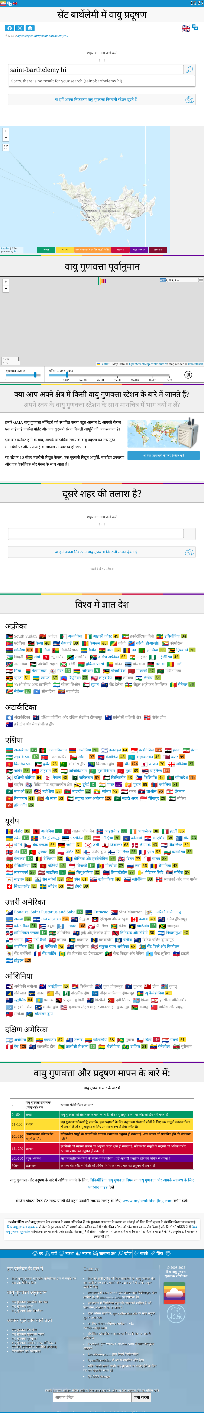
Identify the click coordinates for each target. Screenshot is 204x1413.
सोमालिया (44, 691)
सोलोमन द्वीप (39, 1014)
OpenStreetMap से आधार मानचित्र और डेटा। (116, 1360)
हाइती (181, 953)
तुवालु (169, 986)
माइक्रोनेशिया (19, 1007)
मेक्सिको (50, 946)
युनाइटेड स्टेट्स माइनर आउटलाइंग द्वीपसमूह (94, 1007)
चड (129, 650)
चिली (148, 1040)
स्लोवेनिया (138, 879)
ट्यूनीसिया (53, 657)
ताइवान (45, 771)
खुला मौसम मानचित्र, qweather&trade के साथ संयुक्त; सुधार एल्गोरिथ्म (119, 1315)
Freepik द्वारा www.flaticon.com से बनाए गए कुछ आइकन (118, 1346)
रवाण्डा (45, 678)
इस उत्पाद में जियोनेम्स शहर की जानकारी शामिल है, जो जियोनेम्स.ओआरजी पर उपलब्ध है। (117, 1305)
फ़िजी (141, 1000)
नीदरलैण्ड (175, 845)
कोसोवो (132, 838)
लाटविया (52, 872)
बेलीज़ (123, 939)
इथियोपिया (171, 636)
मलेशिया (48, 791)
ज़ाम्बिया (152, 650)
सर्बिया (178, 872)
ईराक (172, 750)
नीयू (53, 993)
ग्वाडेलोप (142, 926)
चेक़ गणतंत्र (40, 845)
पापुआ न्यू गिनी (69, 1000)
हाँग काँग (20, 805)
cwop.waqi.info (95, 1328)
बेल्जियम (49, 858)
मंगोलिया (164, 784)
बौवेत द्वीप (154, 717)
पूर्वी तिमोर (118, 1000)
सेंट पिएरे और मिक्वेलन (159, 946)
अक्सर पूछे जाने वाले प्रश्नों (29, 1320)
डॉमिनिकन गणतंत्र (26, 932)
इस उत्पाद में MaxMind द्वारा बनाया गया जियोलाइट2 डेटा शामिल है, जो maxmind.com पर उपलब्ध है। (119, 1295)
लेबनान (175, 791)
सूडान (90, 684)
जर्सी (91, 845)
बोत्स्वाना (134, 664)
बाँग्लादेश (181, 777)
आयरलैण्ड (144, 831)
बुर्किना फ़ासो (91, 664)
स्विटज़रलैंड (21, 886)
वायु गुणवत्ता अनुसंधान (26, 1292)
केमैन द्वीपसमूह (172, 919)
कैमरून (94, 643)
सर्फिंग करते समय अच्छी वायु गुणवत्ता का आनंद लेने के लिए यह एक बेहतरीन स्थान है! (119, 1368)
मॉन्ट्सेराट (77, 946)
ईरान (190, 750)
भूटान (136, 784)
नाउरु (36, 993)
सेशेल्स (18, 691)
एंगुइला (80, 919)
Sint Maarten (127, 912)
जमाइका (169, 926)
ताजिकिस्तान (74, 771)
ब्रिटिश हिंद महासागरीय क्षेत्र (48, 784)
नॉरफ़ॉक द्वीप (76, 993)
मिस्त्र (13, 671)
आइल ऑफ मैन (79, 831)
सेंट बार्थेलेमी (18, 953)
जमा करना (141, 1397)
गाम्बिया (19, 650)
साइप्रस (19, 879)
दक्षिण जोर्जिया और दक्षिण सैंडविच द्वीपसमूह (67, 717)
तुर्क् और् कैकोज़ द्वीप (91, 932)
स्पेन (77, 879)
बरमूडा (57, 939)
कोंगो (118, 643)
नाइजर (138, 657)
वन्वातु (139, 1007)
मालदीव (77, 791)
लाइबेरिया (101, 678)
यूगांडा (18, 678)
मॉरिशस (86, 671)
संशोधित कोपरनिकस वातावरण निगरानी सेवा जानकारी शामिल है (116, 1335)
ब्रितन (129, 858)
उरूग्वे (74, 1040)
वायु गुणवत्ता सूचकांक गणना (28, 1334)
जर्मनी (70, 845)
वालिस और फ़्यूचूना (167, 1007)
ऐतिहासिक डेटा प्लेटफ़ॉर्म (26, 1351)
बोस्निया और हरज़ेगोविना (90, 858)
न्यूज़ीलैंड (19, 1000)
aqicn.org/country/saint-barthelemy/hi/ (42, 36)
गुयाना (125, 1040)
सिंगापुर (153, 798)
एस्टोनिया (76, 838)
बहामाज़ (78, 939)
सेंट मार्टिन (45, 953)
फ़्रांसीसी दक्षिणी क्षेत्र (123, 717)
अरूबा (18, 919)
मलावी (156, 664)
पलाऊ (44, 1000)
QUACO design (99, 1376)
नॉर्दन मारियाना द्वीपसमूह (112, 993)
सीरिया (177, 798)
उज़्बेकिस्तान (22, 757)
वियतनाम (20, 798)
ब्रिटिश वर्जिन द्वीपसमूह (154, 939)
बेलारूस (19, 858)
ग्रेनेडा (118, 926)
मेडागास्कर (34, 671)
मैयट (60, 671)
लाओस (151, 791)
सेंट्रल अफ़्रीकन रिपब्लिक (146, 684)
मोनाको (81, 865)
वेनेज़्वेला (160, 1046)
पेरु (16, 1046)
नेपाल (56, 777)
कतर (174, 757)
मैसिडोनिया (21, 865)
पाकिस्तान (85, 777)
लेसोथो (148, 678)
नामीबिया (16, 664)
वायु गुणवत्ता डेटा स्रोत (24, 1330)
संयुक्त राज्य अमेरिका (113, 946)
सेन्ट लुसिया (158, 953)
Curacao (96, 912)
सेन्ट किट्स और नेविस (124, 953)
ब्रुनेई (85, 784)
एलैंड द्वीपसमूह (45, 838)
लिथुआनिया (84, 872)
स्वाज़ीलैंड (68, 691)
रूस (137, 865)
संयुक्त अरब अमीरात (89, 798)
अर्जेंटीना (19, 1040)
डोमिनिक (59, 932)
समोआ (15, 1014)
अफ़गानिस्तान (53, 750)
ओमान (82, 757)
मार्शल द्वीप (46, 1007)
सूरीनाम (182, 1046)
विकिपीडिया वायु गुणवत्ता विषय (111, 1180)
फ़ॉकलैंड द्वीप (42, 1046)
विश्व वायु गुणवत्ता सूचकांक (23, 1227)
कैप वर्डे (66, 643)
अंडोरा (18, 831)
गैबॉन (88, 650)
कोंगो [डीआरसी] (143, 643)
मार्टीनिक (20, 946)
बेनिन (114, 664)
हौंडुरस (18, 960)
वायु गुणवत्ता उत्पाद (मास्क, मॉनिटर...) (34, 1342)
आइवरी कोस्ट (102, 636)
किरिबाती (82, 986)
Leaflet (5, 248)
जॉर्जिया (181, 764)
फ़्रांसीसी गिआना (77, 1046)
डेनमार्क (145, 845)
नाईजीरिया (164, 657)
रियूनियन (74, 678)
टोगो (33, 657)
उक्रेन (17, 838)
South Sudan (21, 636)
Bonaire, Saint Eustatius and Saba (44, 912)
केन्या (39, 643)
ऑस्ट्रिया (106, 838)
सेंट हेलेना (112, 684)
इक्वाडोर (50, 1040)
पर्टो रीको (35, 939)
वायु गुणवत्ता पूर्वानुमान (24, 1338)
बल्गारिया (178, 852)
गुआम (133, 986)
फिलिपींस (150, 777)
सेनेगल (182, 684)
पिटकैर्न (96, 1000)
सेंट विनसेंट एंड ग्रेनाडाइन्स (80, 953)
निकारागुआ (173, 932)
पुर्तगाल (42, 852)
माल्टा (156, 858)
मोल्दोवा (110, 865)
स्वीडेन (51, 886)
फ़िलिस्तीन (118, 777)
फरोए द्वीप (94, 852)
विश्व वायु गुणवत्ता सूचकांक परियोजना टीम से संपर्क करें (44, 1278)
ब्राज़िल (135, 1046)
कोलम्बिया (100, 1040)
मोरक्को (141, 671)
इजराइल (114, 750)
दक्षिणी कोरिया (24, 777)
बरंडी (67, 664)
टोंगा (151, 986)
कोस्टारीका (21, 926)
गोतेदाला (71, 926)
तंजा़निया (77, 657)
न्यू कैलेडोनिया (154, 993)
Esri (16, 251)
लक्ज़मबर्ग (21, 872)
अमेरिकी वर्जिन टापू (163, 912)
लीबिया (124, 678)
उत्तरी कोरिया (54, 757)
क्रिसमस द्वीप (101, 764)
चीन (127, 764)
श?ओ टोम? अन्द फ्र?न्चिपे (28, 684)
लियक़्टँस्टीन (119, 872)
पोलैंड (69, 852)
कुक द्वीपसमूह (109, 986)
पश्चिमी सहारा (43, 664)
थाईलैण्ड (156, 771)
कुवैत (46, 764)
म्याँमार (106, 791)
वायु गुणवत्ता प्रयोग (22, 1306)
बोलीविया (109, 1046)
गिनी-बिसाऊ (65, 650)
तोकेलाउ (16, 993)
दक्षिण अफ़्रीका (108, 657)
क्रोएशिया (158, 838)
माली (174, 664)
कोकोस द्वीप (72, 764)
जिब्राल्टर (115, 845)
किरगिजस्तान (19, 764)
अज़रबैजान (21, 750)
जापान (152, 764)
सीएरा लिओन (66, 684)
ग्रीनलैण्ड (98, 926)
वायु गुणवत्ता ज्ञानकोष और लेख (30, 1302)
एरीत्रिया (15, 643)
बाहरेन (14, 784)
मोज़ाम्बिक (114, 671)
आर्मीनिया (83, 750)
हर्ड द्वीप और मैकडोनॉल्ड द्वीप (30, 724)
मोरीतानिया (169, 671)
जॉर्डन (18, 771)
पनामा (14, 939)
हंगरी (78, 886)
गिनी (42, 650)
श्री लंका (50, 798)
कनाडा (143, 919)
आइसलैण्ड (111, 831)
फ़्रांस (150, 852)
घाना (109, 650)
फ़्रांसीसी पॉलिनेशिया (169, 1000)
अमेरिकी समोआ (21, 986)
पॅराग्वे (174, 1040)
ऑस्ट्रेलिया (54, 986)
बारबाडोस (102, 939)
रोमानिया (164, 865)
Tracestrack (195, 364)
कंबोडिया (111, 757)
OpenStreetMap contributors (148, 364)
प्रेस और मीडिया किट (24, 1282)
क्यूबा (47, 926)
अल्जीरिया (71, 636)
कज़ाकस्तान (144, 757)
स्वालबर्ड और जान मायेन (176, 879)
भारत (110, 784)
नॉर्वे (16, 852)
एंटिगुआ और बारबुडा (109, 919)
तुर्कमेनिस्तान (102, 771)
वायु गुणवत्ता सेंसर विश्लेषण (27, 1310)
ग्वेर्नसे (14, 845)
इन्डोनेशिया (146, 750)
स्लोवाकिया (105, 879)
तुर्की (128, 771)
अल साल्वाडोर (51, 919)
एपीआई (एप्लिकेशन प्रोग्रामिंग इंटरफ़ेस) (34, 1347)
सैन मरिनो (49, 879)
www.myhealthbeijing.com (147, 1200)
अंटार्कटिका (18, 717)
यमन (128, 791)
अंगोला (48, 636)
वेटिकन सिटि (150, 872)
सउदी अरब (126, 798)
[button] (6, 131)
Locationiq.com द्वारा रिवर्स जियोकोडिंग (113, 1354)
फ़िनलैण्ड (122, 852)
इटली (173, 831)
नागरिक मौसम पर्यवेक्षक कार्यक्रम (107, 1323)
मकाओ (19, 791)
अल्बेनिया (47, 831)
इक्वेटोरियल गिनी (138, 636)
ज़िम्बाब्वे (181, 650)
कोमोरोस (172, 643)
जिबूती (14, 657)
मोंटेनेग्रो (52, 865)
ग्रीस (186, 838)
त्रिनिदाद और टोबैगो (133, 932)
